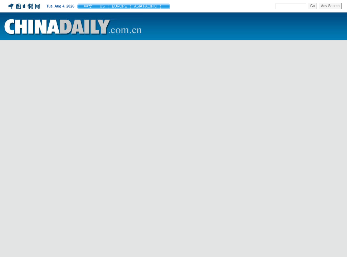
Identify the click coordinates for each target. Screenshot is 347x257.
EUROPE (119, 6)
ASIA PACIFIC (145, 6)
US (102, 6)
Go (312, 6)
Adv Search (330, 6)
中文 (88, 6)
